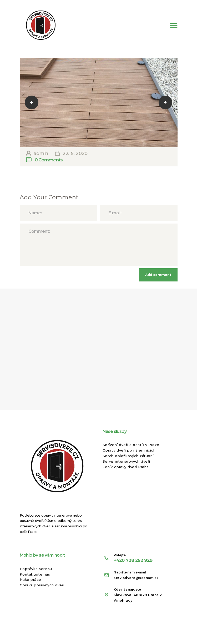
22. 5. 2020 (75, 153)
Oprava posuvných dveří (42, 585)
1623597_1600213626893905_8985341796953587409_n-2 (35, 102)
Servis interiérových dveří (126, 461)
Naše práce (30, 579)
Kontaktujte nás (35, 574)
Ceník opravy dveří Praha (126, 467)
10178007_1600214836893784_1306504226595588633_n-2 (168, 102)
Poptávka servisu (36, 569)
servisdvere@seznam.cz (136, 578)
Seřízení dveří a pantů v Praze (131, 445)
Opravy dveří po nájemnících (129, 450)
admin (41, 153)
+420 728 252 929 (133, 560)
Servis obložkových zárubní (128, 456)
